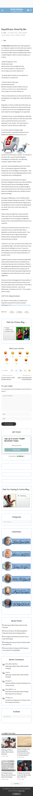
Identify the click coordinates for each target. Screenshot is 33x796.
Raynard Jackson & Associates (21, 305)
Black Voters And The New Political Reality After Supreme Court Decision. (16, 693)
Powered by (16, 456)
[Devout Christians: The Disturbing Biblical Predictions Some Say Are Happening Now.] (24, 741)
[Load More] (16, 783)
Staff (4, 32)
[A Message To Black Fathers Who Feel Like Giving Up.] (8, 742)
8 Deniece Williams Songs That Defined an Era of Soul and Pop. (18, 684)
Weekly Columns (20, 35)
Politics (13, 35)
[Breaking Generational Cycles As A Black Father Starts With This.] (24, 765)
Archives (16, 711)
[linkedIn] (20, 370)
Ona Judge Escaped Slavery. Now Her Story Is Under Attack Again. (8, 775)
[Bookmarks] (28, 10)
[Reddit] (25, 370)
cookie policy (21, 790)
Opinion (8, 35)
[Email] (29, 370)
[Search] (31, 10)
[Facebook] (12, 370)
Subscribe (16, 450)
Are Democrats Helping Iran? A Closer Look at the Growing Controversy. (17, 701)
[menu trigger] (3, 10)
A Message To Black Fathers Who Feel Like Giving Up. (16, 667)
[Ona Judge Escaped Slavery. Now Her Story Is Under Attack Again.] (8, 765)
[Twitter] (16, 370)
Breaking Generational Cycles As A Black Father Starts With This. (24, 775)
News (3, 35)
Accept (16, 794)
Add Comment (23, 32)
